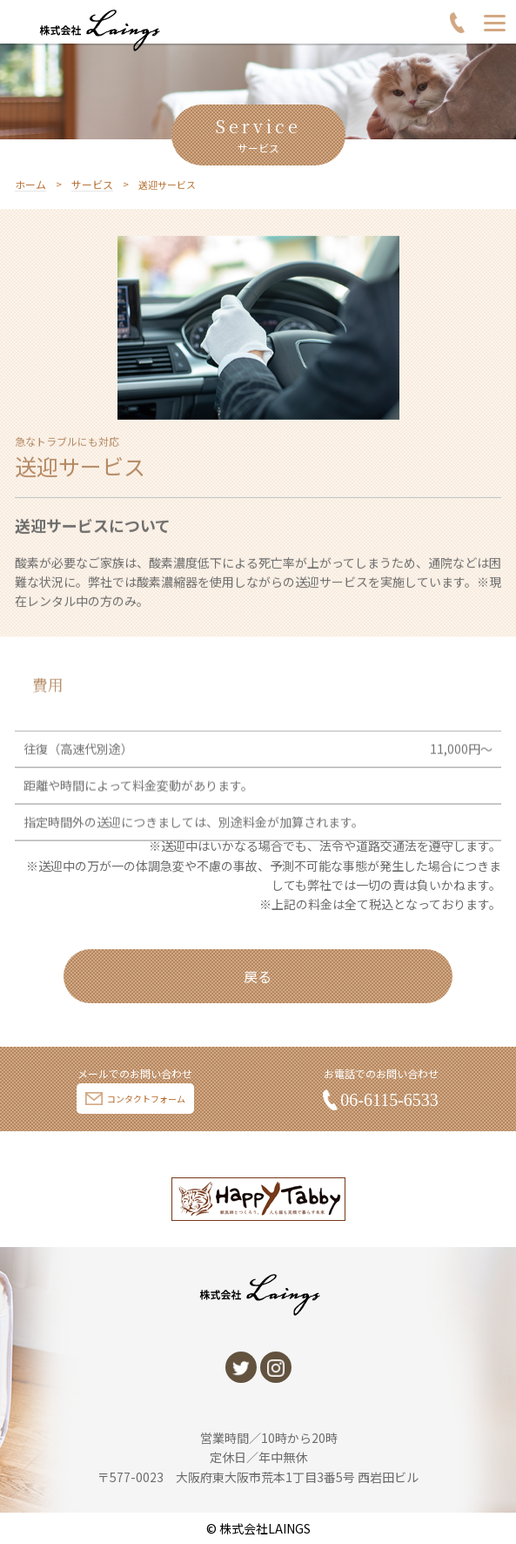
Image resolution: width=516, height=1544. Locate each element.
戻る (257, 976)
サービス (92, 195)
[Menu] (494, 22)
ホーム (30, 195)
